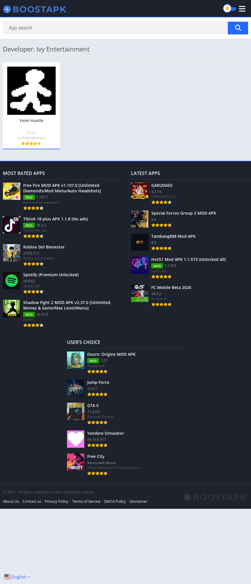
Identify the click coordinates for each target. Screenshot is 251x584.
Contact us (32, 501)
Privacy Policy (56, 501)
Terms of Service (86, 501)
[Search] (125, 28)
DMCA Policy (115, 501)
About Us (11, 501)
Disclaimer (138, 501)
